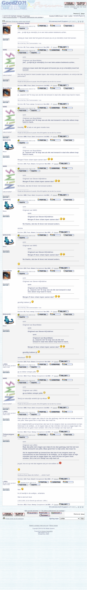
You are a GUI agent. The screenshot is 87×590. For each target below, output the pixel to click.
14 (80, 21)
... (76, 21)
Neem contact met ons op (38, 525)
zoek (78, 6)
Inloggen (19, 16)
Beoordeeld (6, 38)
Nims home (53, 525)
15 (82, 21)
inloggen (66, 6)
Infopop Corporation (47, 531)
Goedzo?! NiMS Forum (56, 16)
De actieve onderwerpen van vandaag (31, 17)
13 (78, 21)
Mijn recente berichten (10, 17)
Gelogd (55, 47)
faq (81, 6)
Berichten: (21, 47)
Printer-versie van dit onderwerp (13, 518)
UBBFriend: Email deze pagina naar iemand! (17, 21)
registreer (72, 6)
